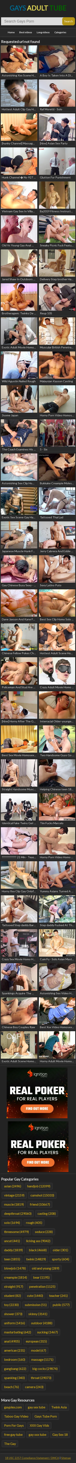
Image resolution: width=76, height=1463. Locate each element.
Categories (60, 32)
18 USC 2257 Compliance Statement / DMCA (32, 1458)
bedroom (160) (14, 1359)
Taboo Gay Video (16, 1416)
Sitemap (66, 1458)
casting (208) (46, 1213)
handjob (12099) (38, 1186)
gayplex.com (13, 1407)
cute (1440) (35, 1296)
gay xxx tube (37, 1434)
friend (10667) (40, 1204)
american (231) (14, 1350)
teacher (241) (58, 1296)
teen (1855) (12, 1259)
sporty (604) (60, 1259)
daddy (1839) (13, 1250)
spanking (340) (14, 1378)
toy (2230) (11, 1305)
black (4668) (38, 1250)
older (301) (60, 1250)
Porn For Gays (14, 1425)
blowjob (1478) (15, 1268)
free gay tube (13, 1434)
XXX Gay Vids (39, 1425)
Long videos (43, 32)
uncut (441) (12, 1241)
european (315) (36, 1341)
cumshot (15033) (42, 1195)
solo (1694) (12, 1223)
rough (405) (34, 1223)
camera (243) (34, 1387)
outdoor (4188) (41, 1323)
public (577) (61, 1305)
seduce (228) (44, 1232)
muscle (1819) (14, 1204)
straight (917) (13, 1286)
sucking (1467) (47, 1332)
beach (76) (11, 1387)
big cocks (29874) (45, 1369)
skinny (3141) (37, 1314)
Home (11, 32)
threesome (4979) (16, 1232)
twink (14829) (36, 1259)
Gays (38, 8)
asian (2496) (12, 1186)
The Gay (10, 1444)
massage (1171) (42, 1359)
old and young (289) (45, 1268)
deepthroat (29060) (17, 1213)
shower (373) (13, 1314)
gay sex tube (36, 1407)
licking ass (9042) (38, 1241)
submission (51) (36, 1305)
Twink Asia (59, 1407)
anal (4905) (12, 1341)
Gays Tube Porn (45, 1416)
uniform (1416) (14, 1323)
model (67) (38, 1350)
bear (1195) (41, 1277)
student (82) (12, 1296)
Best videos (25, 32)
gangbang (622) (15, 1369)
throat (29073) (41, 1378)
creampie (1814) (15, 1277)
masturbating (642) (17, 1332)
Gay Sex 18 (60, 1434)
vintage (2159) (14, 1195)
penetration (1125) (42, 1286)
